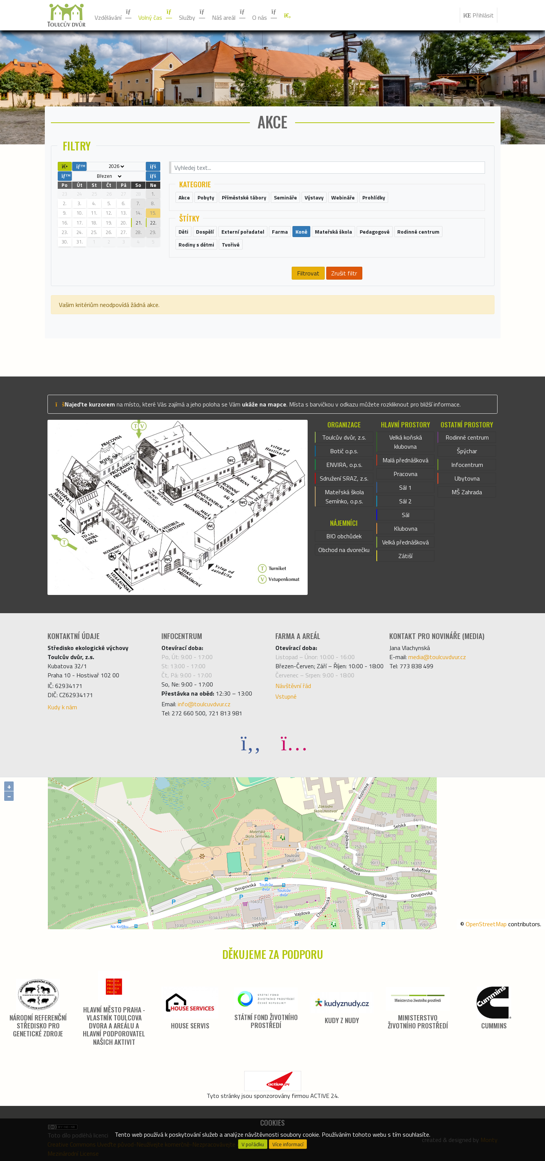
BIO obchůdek (344, 536)
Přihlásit (478, 15)
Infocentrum (467, 464)
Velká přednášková (405, 542)
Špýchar (467, 451)
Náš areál (229, 15)
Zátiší (405, 555)
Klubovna (405, 528)
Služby (192, 15)
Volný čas (155, 15)
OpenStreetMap (486, 923)
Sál (405, 514)
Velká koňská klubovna (405, 442)
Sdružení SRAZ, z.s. (344, 478)
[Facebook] (251, 742)
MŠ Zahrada (467, 492)
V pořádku (253, 1144)
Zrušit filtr (344, 273)
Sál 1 (405, 487)
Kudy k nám (62, 707)
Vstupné (286, 696)
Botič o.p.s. (344, 451)
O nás (265, 15)
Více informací (287, 1144)
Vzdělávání (113, 15)
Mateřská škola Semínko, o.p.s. (344, 496)
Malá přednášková (405, 460)
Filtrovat (308, 273)
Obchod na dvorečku (344, 549)
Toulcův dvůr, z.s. (344, 437)
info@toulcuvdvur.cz (204, 704)
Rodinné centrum (467, 437)
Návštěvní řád (293, 685)
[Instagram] (294, 742)
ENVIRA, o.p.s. (344, 464)
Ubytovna (467, 478)
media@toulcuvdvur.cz (437, 656)
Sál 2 (405, 501)
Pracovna (405, 473)
